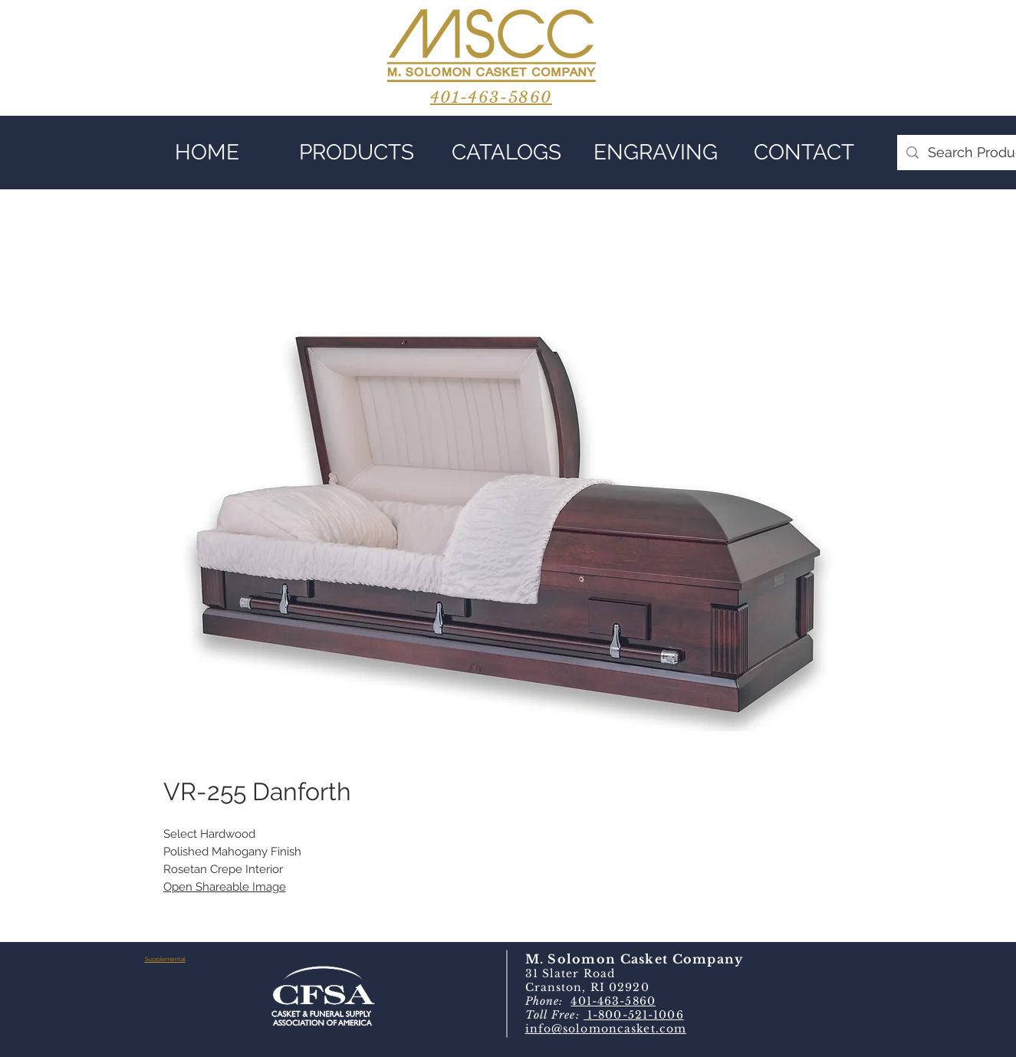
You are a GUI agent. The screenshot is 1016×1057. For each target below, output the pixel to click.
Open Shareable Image (224, 887)
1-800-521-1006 (634, 1015)
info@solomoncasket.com (606, 1029)
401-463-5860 (612, 1001)
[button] (357, 152)
